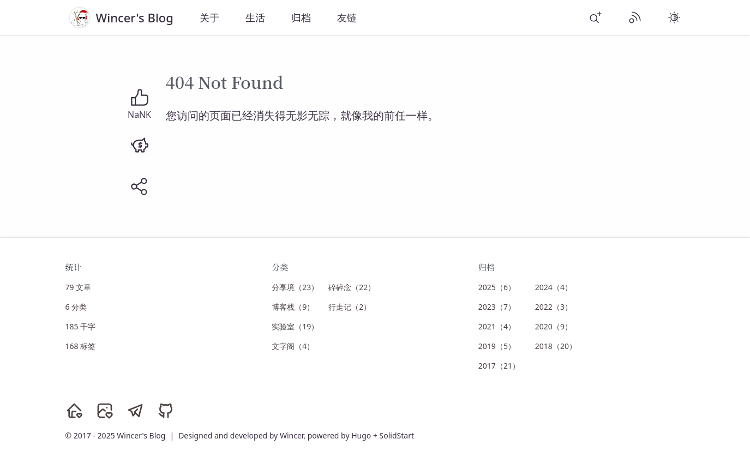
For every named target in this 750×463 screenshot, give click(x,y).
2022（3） (553, 307)
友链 (347, 17)
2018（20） (556, 346)
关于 (209, 17)
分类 (280, 267)
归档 (301, 17)
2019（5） (496, 346)
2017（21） (499, 365)
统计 (73, 267)
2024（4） (553, 287)
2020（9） (553, 326)
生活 (255, 17)
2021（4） (496, 326)
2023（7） (496, 307)
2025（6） (496, 287)
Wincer (291, 435)
